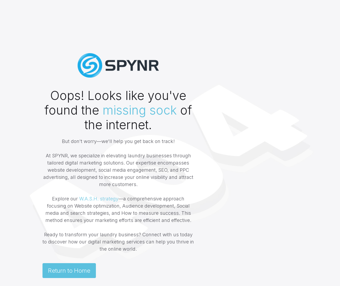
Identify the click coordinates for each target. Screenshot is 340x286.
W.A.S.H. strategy (98, 198)
